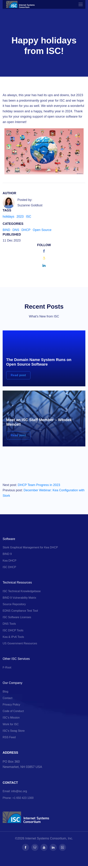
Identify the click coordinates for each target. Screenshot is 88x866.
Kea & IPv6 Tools (13, 636)
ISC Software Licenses (17, 617)
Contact (7, 698)
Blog (5, 691)
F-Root (7, 667)
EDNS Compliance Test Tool (20, 610)
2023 (20, 216)
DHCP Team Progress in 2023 (39, 485)
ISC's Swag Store (14, 730)
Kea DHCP (9, 560)
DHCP (25, 230)
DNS (15, 230)
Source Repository (14, 604)
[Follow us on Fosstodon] (34, 847)
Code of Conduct (13, 711)
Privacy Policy (11, 704)
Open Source (42, 230)
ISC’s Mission (11, 717)
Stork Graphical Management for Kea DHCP (30, 547)
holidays (8, 216)
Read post (18, 375)
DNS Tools (9, 623)
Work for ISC (11, 724)
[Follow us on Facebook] (25, 847)
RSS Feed (9, 737)
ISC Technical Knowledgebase (22, 591)
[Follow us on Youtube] (44, 847)
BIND (6, 230)
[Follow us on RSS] (62, 847)
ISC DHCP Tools (13, 630)
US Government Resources (20, 643)
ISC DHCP (9, 567)
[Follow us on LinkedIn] (53, 847)
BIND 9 (7, 553)
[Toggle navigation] (80, 4)
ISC (28, 216)
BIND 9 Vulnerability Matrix (19, 597)
